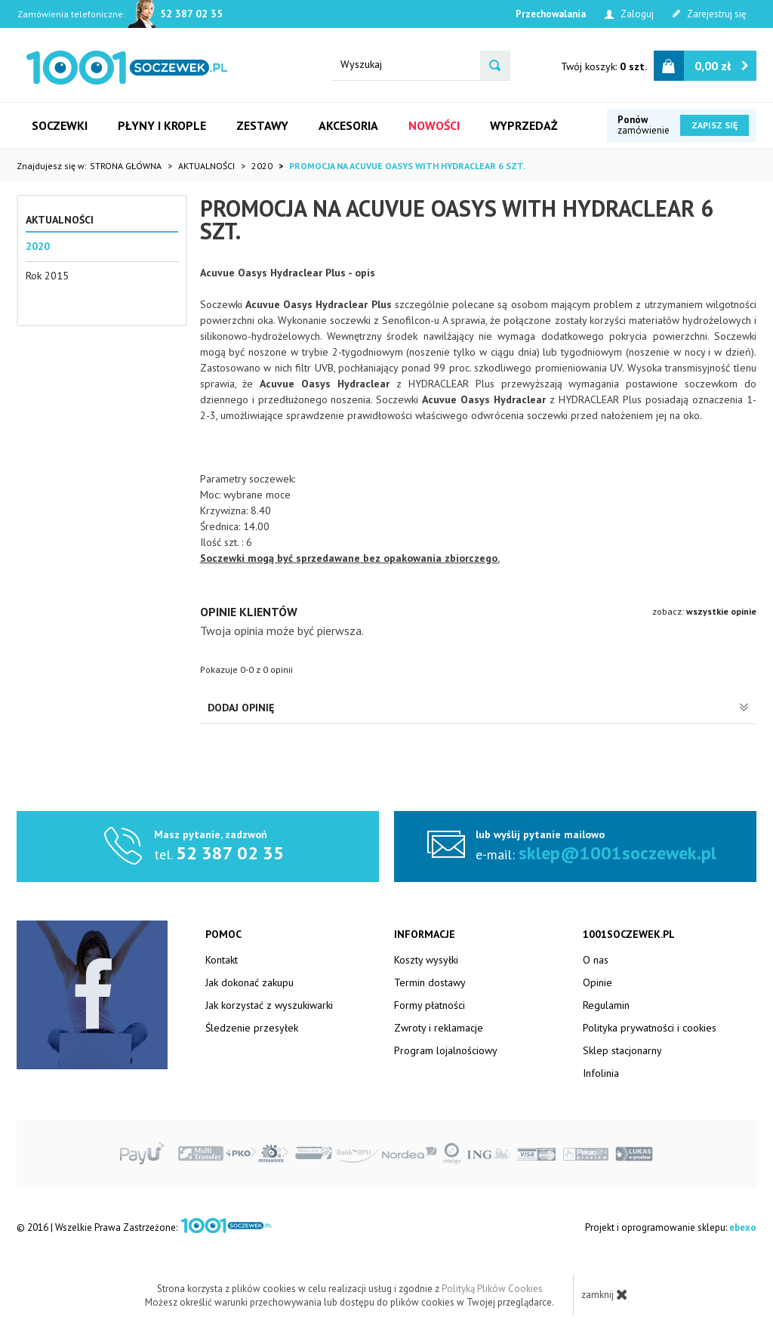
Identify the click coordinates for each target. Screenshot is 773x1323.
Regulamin (606, 1005)
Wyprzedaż (524, 125)
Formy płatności (429, 1005)
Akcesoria (348, 125)
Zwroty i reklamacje (438, 1027)
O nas (595, 959)
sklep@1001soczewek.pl (617, 853)
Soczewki (60, 125)
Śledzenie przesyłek (251, 1027)
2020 (38, 246)
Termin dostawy (430, 982)
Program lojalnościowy (445, 1050)
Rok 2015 (47, 275)
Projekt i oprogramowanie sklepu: (670, 1227)
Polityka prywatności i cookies (649, 1027)
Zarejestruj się (710, 14)
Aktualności (60, 220)
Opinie (597, 982)
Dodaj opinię (478, 707)
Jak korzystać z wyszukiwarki (269, 1005)
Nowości (434, 125)
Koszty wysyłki (426, 959)
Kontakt (221, 959)
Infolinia (601, 1073)
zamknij (604, 1294)
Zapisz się (714, 125)
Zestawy (262, 125)
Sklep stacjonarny (622, 1050)
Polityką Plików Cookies (492, 1288)
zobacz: (704, 611)
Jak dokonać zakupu (249, 982)
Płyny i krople (162, 125)
